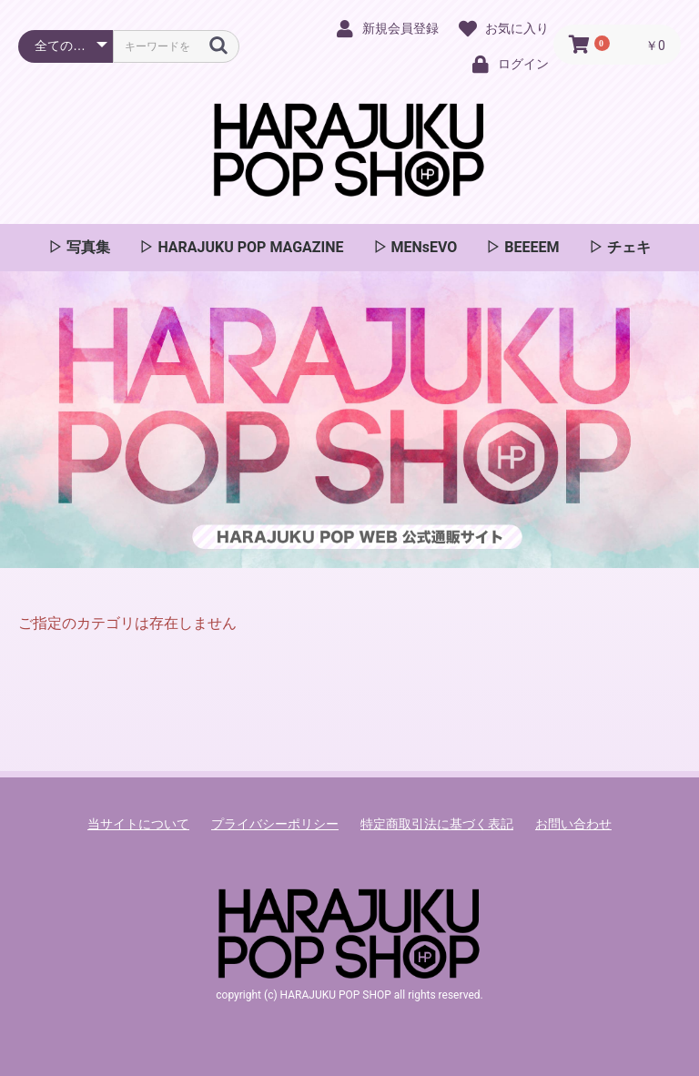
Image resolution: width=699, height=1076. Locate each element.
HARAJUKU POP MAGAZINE (248, 247)
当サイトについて (138, 824)
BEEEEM (530, 247)
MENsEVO (423, 247)
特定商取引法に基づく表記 (436, 824)
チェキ (627, 247)
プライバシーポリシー (275, 824)
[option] (349, 419)
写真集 (86, 247)
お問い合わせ (573, 824)
